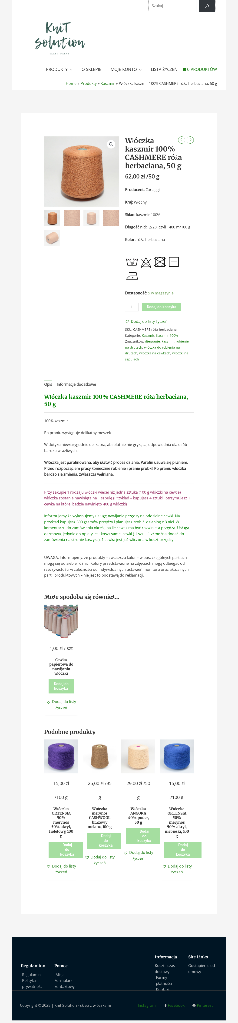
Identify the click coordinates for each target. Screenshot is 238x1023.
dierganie (152, 341)
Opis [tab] (48, 384)
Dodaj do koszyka (161, 307)
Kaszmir (148, 335)
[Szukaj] (207, 6)
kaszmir (168, 341)
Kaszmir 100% (167, 335)
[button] (111, 144)
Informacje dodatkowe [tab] (76, 384)
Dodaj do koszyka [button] (61, 687)
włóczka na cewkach (154, 353)
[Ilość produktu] (132, 307)
